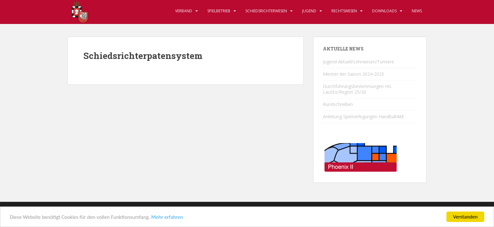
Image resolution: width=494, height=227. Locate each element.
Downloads (384, 11)
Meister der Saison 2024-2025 (353, 74)
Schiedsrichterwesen (266, 11)
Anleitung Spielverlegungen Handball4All (363, 116)
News (417, 11)
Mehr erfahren (167, 217)
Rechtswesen (344, 11)
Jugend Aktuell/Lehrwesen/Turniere (358, 62)
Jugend (309, 11)
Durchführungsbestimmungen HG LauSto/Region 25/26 (357, 89)
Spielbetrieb (218, 11)
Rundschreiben (338, 104)
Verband (183, 11)
